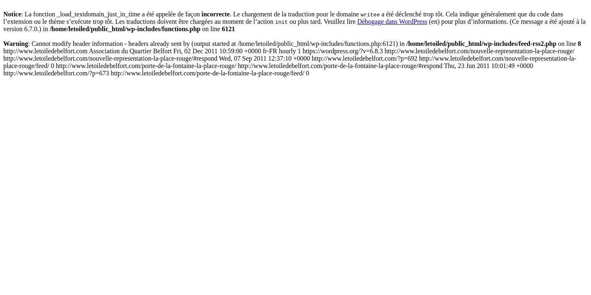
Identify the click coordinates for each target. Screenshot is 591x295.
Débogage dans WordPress (392, 21)
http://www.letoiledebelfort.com (289, 62)
